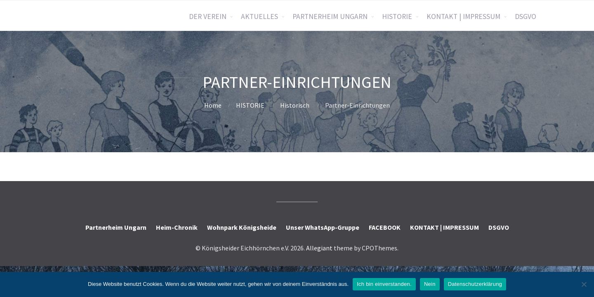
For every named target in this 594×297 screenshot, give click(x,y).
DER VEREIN (207, 16)
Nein (430, 284)
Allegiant (319, 248)
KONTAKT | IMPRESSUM (463, 16)
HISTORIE (397, 16)
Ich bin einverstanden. (384, 284)
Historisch (294, 105)
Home (213, 105)
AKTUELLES (259, 16)
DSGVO (525, 16)
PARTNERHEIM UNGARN (330, 16)
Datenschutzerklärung (475, 284)
